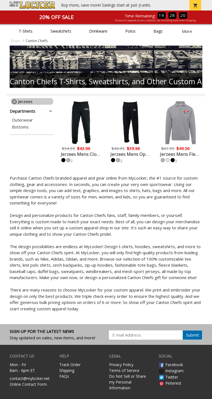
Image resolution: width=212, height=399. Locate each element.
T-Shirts (26, 31)
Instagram (171, 370)
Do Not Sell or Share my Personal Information (127, 382)
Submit (192, 335)
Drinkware (98, 31)
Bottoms (20, 127)
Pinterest (170, 383)
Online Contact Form (28, 384)
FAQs (64, 376)
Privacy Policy (121, 364)
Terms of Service (124, 370)
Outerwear (22, 120)
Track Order (70, 364)
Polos (130, 31)
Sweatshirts (61, 31)
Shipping (66, 370)
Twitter (168, 377)
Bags (158, 31)
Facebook (171, 364)
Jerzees (22, 101)
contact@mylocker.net (30, 378)
